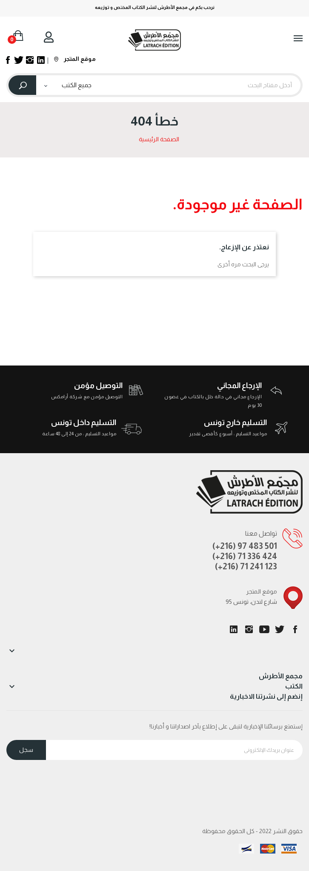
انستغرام (249, 629)
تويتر (279, 629)
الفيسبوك (295, 629)
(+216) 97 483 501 (244, 546)
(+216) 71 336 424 (244, 556)
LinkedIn (233, 629)
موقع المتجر (75, 58)
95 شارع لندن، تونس (251, 601)
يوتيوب (264, 629)
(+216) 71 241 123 (246, 566)
